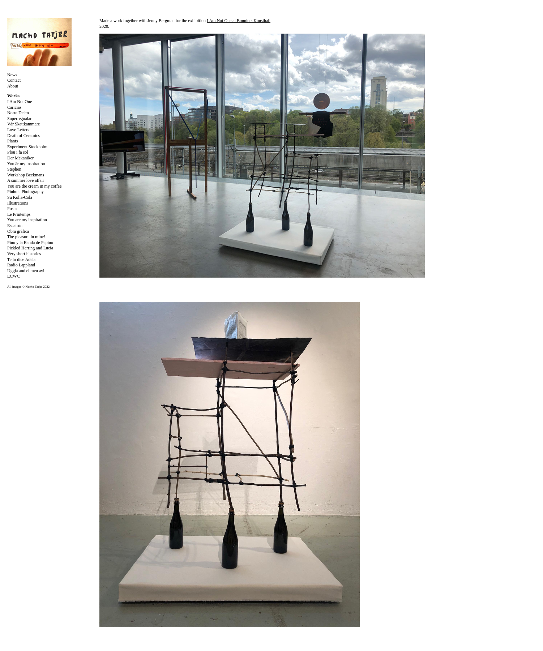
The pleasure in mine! (26, 236)
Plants (12, 141)
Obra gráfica (18, 231)
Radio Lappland (21, 264)
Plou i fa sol (17, 152)
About (12, 86)
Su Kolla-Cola (19, 197)
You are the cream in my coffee (34, 186)
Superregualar (19, 118)
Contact (14, 80)
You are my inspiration (27, 219)
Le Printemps (18, 214)
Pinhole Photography (25, 191)
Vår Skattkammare (23, 124)
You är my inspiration (26, 163)
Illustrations (17, 203)
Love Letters (18, 129)
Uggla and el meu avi (25, 270)
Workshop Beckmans (25, 174)
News (12, 74)
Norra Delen (18, 112)
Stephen (14, 169)
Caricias (14, 107)
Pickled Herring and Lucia (30, 247)
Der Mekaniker (20, 157)
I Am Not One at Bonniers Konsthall (238, 20)
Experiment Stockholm (27, 146)
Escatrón (14, 225)
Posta (12, 208)
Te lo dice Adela (21, 259)
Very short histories (24, 253)
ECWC (13, 276)
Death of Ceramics (23, 135)
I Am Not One (19, 101)
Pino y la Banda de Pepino (30, 242)
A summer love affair (25, 180)
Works (13, 95)
